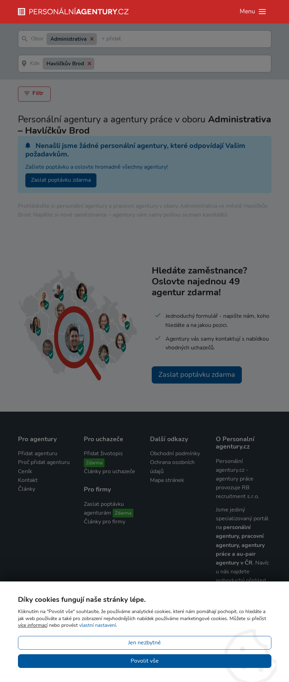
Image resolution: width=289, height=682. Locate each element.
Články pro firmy (104, 522)
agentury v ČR (234, 563)
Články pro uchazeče (109, 471)
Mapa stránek (167, 480)
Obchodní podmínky (175, 453)
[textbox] (102, 39)
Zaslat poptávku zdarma (61, 180)
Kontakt (28, 480)
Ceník (25, 471)
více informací (33, 625)
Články (26, 489)
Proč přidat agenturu (44, 462)
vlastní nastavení (97, 625)
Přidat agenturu (37, 453)
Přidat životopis (103, 453)
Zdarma (94, 462)
